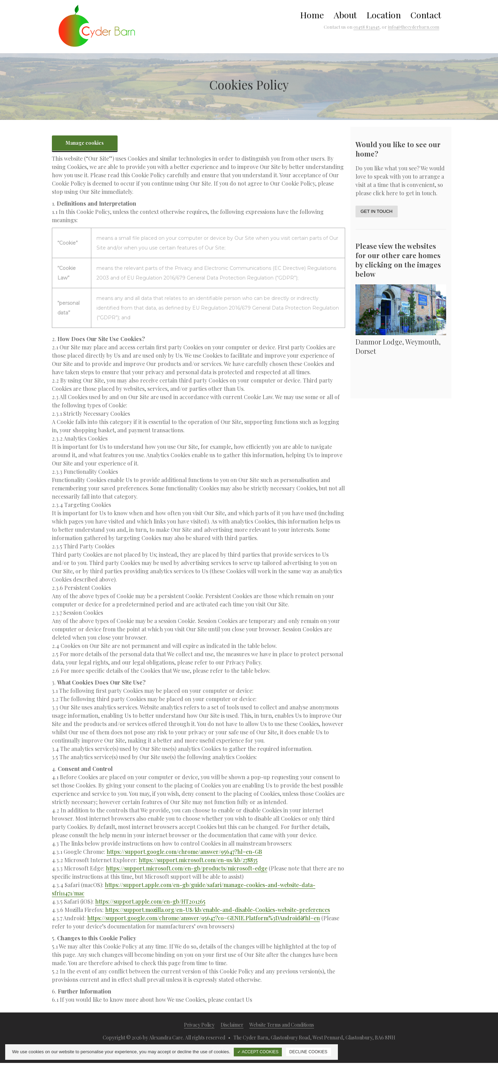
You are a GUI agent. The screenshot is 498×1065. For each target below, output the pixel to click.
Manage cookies (85, 143)
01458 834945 (366, 27)
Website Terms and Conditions (281, 1024)
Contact (426, 15)
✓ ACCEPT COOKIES (257, 1051)
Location (384, 15)
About (345, 15)
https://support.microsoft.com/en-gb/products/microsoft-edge (186, 868)
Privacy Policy (199, 1024)
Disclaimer (232, 1024)
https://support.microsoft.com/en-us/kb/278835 (198, 860)
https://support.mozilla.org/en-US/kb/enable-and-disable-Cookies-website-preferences (217, 909)
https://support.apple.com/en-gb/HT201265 (150, 901)
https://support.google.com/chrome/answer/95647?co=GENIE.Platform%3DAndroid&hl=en (203, 918)
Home (312, 15)
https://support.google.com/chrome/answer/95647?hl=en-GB (184, 851)
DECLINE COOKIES (308, 1051)
